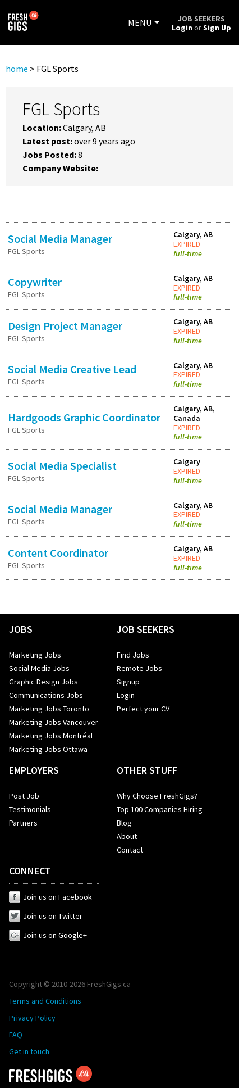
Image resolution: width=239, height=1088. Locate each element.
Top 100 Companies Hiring (160, 809)
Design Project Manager (65, 326)
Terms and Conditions (45, 1001)
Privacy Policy (32, 1018)
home (17, 68)
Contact (130, 850)
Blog (124, 823)
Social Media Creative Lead (72, 369)
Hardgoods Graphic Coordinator (84, 417)
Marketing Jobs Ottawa (48, 749)
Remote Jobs (139, 668)
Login (126, 695)
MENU (139, 22)
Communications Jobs (46, 695)
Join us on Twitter (45, 916)
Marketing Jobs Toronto (49, 709)
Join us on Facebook (50, 897)
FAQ (15, 1035)
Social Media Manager (60, 239)
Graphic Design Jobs (43, 682)
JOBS (21, 629)
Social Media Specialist (62, 466)
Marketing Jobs (35, 655)
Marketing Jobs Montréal (51, 736)
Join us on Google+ (48, 935)
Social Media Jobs (39, 668)
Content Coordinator (58, 553)
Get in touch (29, 1051)
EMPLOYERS (34, 770)
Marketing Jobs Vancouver (53, 722)
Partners (23, 823)
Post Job (24, 796)
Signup (128, 682)
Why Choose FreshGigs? (157, 796)
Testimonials (30, 809)
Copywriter (35, 282)
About (127, 836)
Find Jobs (133, 655)
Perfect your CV (143, 709)
